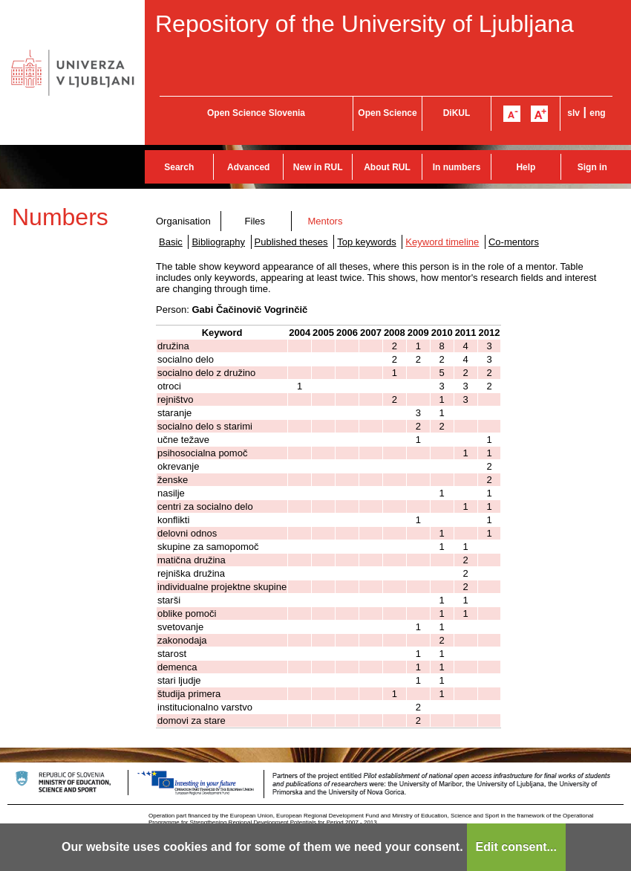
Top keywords (366, 241)
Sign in (592, 167)
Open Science (387, 113)
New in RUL (318, 167)
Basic (171, 241)
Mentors (324, 221)
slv (573, 113)
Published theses (291, 241)
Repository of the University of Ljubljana (364, 23)
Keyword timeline (442, 241)
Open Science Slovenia (256, 113)
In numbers (457, 167)
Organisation (183, 221)
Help (525, 167)
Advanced (248, 167)
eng (597, 113)
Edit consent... (516, 847)
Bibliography (218, 241)
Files (255, 221)
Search (179, 167)
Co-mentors (513, 241)
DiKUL (457, 113)
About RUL (387, 167)
